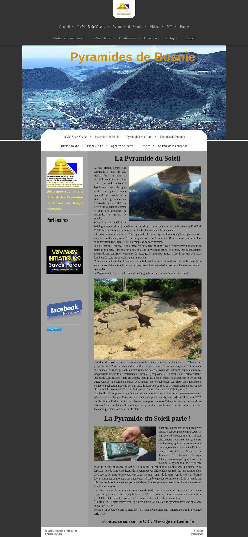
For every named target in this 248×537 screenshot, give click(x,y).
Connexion (198, 530)
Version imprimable (55, 530)
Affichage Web (197, 533)
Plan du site (71, 530)
